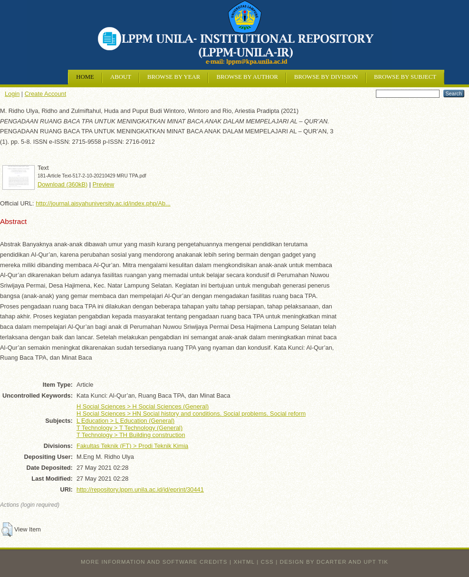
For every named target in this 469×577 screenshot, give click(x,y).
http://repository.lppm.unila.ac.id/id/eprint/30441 (140, 489)
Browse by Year (173, 77)
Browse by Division (326, 77)
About (120, 77)
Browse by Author (247, 77)
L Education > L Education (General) (125, 420)
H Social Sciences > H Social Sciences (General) (143, 406)
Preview (104, 184)
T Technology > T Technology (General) (129, 427)
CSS (267, 562)
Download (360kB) (62, 184)
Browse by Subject (405, 77)
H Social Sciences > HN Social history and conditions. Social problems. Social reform (191, 413)
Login (12, 93)
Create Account (46, 93)
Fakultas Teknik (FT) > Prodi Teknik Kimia (132, 445)
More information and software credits (154, 562)
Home (85, 77)
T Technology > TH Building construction (131, 434)
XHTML (244, 562)
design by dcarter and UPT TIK (334, 562)
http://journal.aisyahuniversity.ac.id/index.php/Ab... (103, 203)
